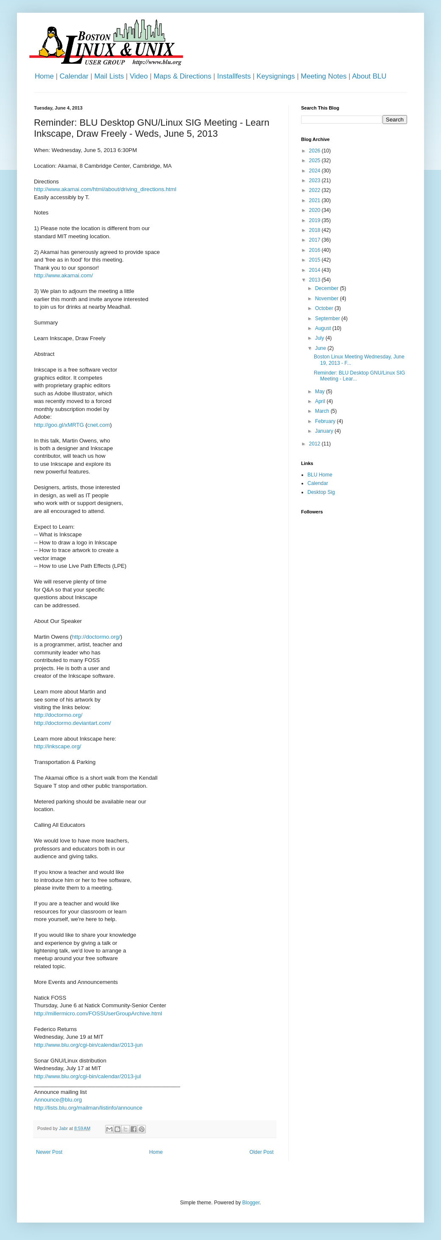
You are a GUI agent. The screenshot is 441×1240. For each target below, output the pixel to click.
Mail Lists (109, 76)
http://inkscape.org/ (57, 746)
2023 (315, 180)
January (325, 431)
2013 (315, 280)
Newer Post (49, 1152)
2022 (315, 190)
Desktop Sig (321, 492)
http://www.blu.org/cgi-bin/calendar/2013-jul (87, 1076)
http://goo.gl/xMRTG (59, 425)
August (323, 328)
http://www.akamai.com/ (63, 275)
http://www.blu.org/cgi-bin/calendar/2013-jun (88, 1045)
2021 (315, 200)
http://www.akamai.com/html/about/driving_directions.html (105, 189)
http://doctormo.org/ (96, 637)
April (321, 401)
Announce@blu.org (58, 1099)
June (321, 348)
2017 (315, 240)
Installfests (234, 76)
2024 (315, 171)
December (327, 288)
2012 (315, 444)
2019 (315, 220)
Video (139, 76)
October (325, 308)
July (320, 338)
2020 (315, 210)
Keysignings (276, 76)
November (327, 299)
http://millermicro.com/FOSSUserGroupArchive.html (98, 1013)
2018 (315, 230)
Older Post (261, 1152)
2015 (315, 260)
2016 (315, 250)
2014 (315, 270)
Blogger (251, 1203)
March (323, 411)
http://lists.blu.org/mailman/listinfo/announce (88, 1108)
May (320, 392)
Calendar (73, 76)
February (326, 421)
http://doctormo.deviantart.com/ (72, 723)
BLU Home (319, 475)
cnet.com (98, 425)
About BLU (369, 76)
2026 (315, 151)
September (328, 318)
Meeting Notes (323, 76)
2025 (315, 160)
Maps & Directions (182, 76)
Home (44, 76)
